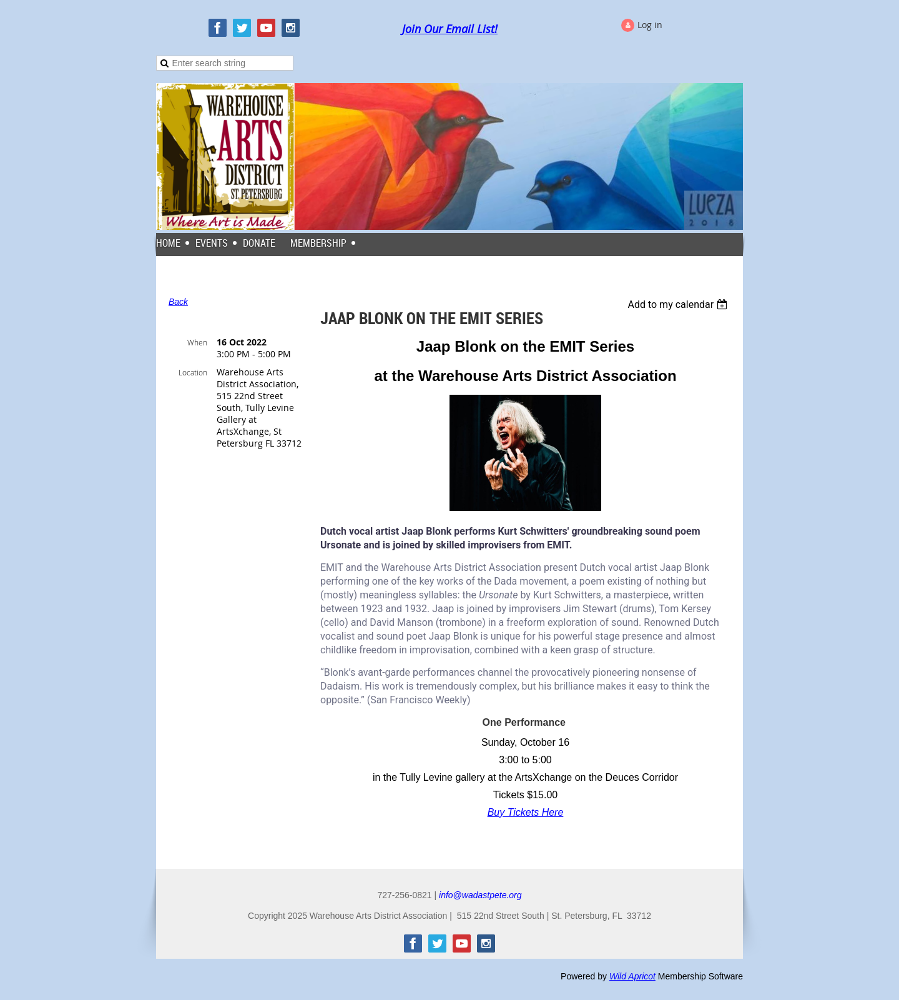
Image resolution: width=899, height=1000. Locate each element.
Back (178, 302)
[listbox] (678, 304)
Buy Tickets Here (526, 812)
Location (193, 372)
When (197, 342)
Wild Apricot (632, 976)
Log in (649, 25)
